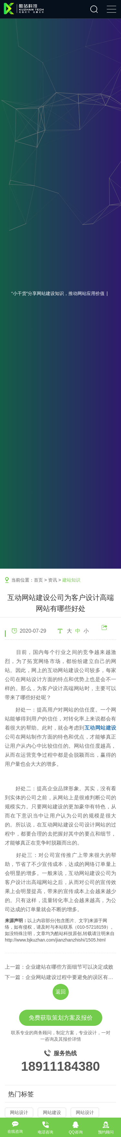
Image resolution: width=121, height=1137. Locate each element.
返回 (60, 992)
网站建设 (52, 1112)
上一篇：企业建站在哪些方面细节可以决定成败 (59, 967)
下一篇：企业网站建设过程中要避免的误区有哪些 (60, 977)
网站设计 (19, 1112)
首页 (38, 580)
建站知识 (71, 580)
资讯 (52, 580)
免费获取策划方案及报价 (61, 1018)
